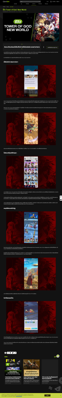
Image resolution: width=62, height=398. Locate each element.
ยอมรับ (47, 395)
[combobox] (30, 1)
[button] (48, 1)
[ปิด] (60, 395)
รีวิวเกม (8, 6)
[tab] (15, 4)
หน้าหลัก (4, 6)
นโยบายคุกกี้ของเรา (19, 396)
